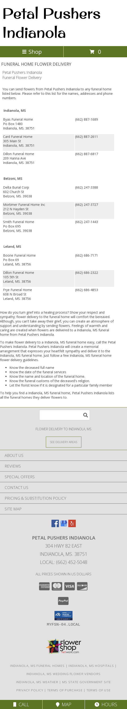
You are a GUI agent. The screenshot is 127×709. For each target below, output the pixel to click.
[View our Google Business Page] (63, 525)
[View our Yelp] (72, 525)
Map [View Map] (63, 704)
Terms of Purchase (65, 690)
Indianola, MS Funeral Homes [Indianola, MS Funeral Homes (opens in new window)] (37, 666)
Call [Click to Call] (21, 704)
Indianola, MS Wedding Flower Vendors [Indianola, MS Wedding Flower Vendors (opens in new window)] (63, 674)
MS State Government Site (86, 682)
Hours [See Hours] (105, 704)
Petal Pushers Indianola (51, 22)
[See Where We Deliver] (63, 442)
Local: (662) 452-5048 (63, 562)
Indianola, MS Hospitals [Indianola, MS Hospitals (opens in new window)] (91, 666)
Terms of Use (99, 690)
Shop (32, 51)
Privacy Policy (29, 690)
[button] (63, 615)
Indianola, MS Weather (37, 682)
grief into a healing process (46, 312)
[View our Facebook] (55, 525)
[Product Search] (64, 415)
